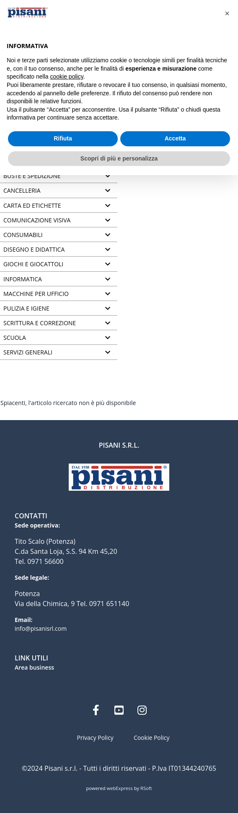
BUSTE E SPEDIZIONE (32, 176)
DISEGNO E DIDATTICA (34, 249)
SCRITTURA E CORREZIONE (39, 323)
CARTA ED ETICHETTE (32, 205)
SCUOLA (14, 338)
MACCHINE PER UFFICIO (36, 294)
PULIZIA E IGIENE (26, 308)
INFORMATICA (22, 279)
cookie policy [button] (66, 76)
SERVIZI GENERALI (27, 352)
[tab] (58, 176)
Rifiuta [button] (63, 138)
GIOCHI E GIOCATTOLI (33, 264)
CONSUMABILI (23, 235)
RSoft (146, 788)
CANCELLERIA (22, 190)
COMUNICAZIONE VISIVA (36, 220)
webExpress (120, 788)
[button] (227, 13)
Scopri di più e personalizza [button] (119, 158)
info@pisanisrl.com (41, 628)
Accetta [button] (175, 138)
